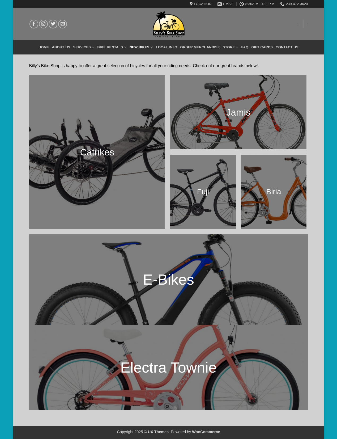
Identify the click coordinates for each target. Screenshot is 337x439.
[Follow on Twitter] (53, 24)
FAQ (244, 47)
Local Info (166, 47)
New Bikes (141, 47)
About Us (61, 47)
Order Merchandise (200, 47)
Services (84, 47)
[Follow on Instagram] (43, 24)
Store (230, 47)
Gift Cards (262, 47)
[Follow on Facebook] (33, 24)
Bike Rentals (112, 47)
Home (44, 47)
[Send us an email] (62, 24)
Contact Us (287, 47)
